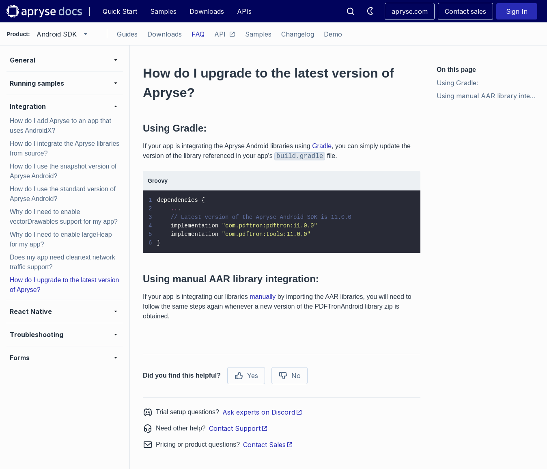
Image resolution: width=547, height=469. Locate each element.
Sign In (517, 11)
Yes (246, 375)
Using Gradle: (457, 83)
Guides (127, 34)
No (289, 375)
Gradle (322, 146)
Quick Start (120, 11)
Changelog (297, 34)
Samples (163, 11)
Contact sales (465, 11)
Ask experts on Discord (262, 412)
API (224, 34)
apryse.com (410, 11)
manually (263, 296)
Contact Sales (268, 445)
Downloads (207, 11)
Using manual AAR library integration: (489, 96)
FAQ (198, 34)
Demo (333, 34)
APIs (244, 11)
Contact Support (238, 428)
